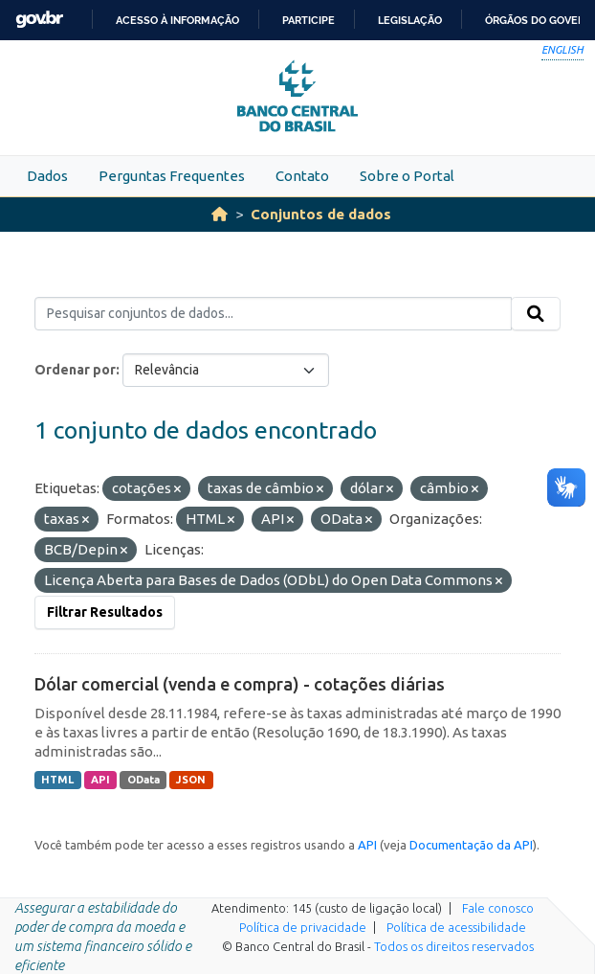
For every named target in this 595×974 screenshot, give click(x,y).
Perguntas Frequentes (172, 176)
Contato (302, 176)
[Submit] (536, 314)
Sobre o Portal (407, 176)
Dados (47, 176)
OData (143, 779)
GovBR (39, 20)
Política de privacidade (302, 927)
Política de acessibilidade (456, 927)
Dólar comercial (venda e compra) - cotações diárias (239, 683)
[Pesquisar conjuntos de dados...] (273, 314)
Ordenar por (75, 369)
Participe (308, 20)
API (100, 779)
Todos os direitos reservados (454, 946)
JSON (191, 779)
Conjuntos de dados (321, 214)
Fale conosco (498, 908)
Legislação (410, 20)
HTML (57, 779)
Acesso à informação (177, 20)
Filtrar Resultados (105, 612)
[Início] (219, 214)
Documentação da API (471, 844)
